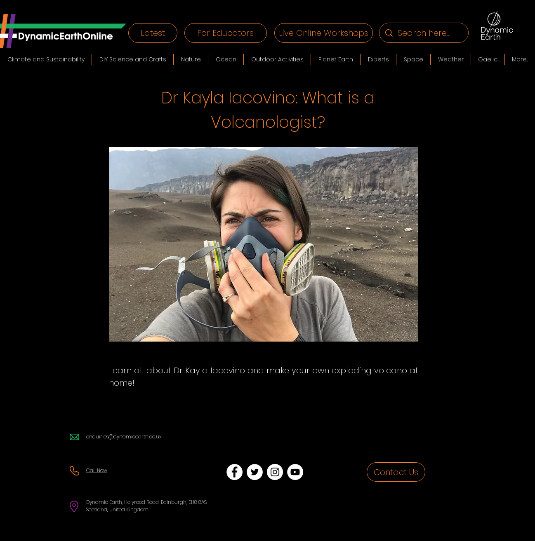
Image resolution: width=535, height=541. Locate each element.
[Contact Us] (396, 472)
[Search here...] (424, 32)
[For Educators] (225, 33)
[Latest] (152, 33)
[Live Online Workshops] (323, 33)
